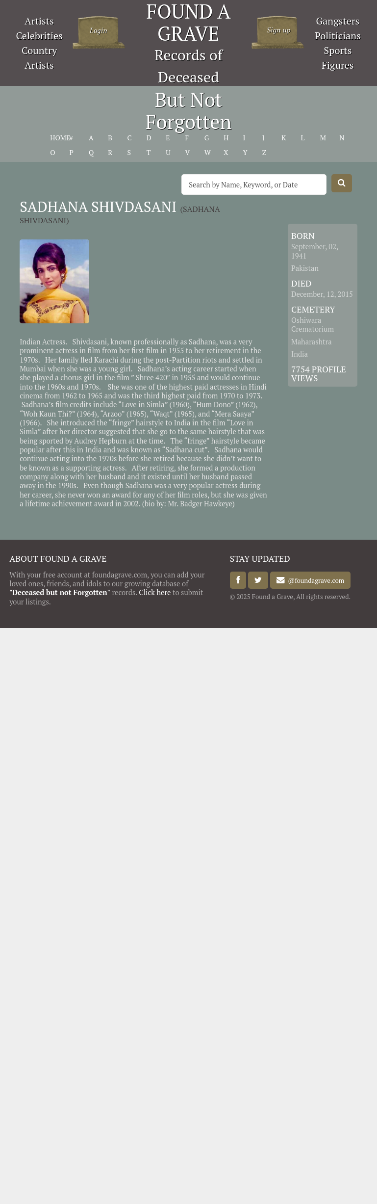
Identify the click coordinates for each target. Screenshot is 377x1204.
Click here (155, 592)
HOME (60, 137)
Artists (39, 20)
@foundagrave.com (314, 580)
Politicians (338, 35)
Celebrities (39, 35)
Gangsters (338, 20)
